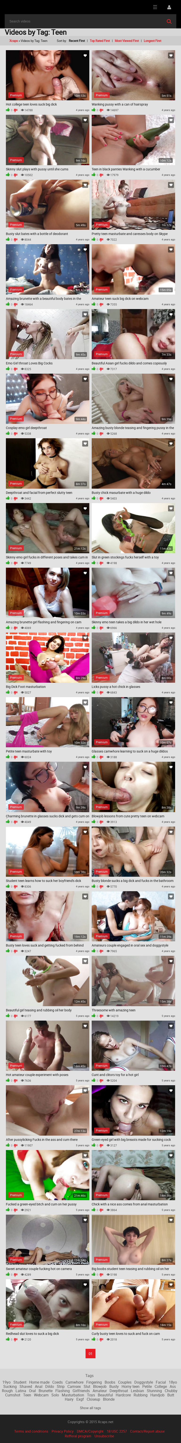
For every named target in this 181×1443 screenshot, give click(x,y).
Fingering (94, 1382)
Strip (61, 1386)
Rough (7, 1390)
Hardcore (123, 1395)
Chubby (171, 1390)
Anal (38, 1386)
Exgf (80, 1399)
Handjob (157, 1395)
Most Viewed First (127, 41)
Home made (39, 1382)
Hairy (69, 1399)
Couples (125, 1382)
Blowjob (100, 1386)
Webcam (41, 1395)
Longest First (152, 41)
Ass (173, 1386)
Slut (87, 1386)
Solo (55, 1395)
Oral (32, 1390)
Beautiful (105, 1395)
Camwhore (74, 1382)
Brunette (46, 1390)
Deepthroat (119, 1390)
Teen (27, 1395)
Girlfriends (81, 1390)
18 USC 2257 (117, 1431)
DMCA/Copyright (90, 1431)
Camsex (74, 1386)
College (161, 1386)
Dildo (49, 1386)
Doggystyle (143, 1382)
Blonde (109, 1399)
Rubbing (141, 1395)
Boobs (110, 1382)
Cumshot (12, 1395)
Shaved (26, 1386)
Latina (21, 1390)
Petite (147, 1386)
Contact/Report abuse (147, 1431)
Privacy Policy (63, 1431)
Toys (91, 1395)
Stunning (154, 1390)
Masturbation (73, 1395)
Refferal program (78, 1436)
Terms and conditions (31, 1431)
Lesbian (137, 1390)
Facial (161, 1382)
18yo (173, 1382)
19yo (6, 1382)
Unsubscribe (104, 1436)
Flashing (62, 1390)
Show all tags (90, 1407)
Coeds (57, 1382)
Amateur (100, 1390)
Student (19, 1382)
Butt (170, 1395)
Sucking (10, 1386)
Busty (114, 1386)
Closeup (93, 1399)
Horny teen (131, 1386)
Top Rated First (100, 41)
